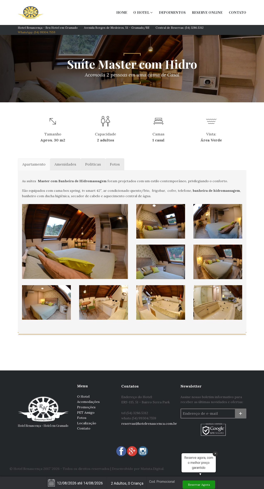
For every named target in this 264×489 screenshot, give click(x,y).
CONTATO (237, 12)
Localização (86, 423)
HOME (121, 12)
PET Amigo (86, 412)
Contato (83, 428)
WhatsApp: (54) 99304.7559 (36, 32)
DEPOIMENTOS (172, 12)
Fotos (81, 418)
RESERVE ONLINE (207, 12)
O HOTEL (141, 12)
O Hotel (83, 396)
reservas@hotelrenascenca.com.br (149, 423)
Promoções (86, 407)
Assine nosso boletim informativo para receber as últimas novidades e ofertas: (212, 399)
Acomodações (88, 402)
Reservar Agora (199, 485)
